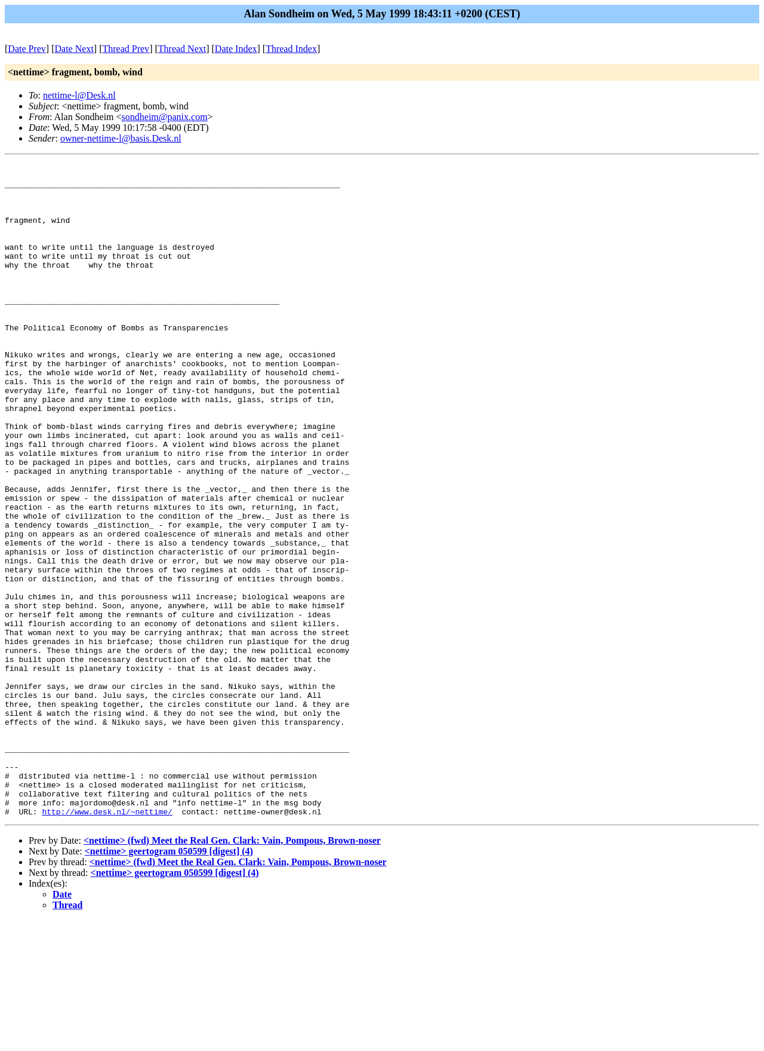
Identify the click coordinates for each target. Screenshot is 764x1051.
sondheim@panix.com (165, 117)
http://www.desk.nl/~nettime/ (107, 942)
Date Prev (27, 49)
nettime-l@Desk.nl (79, 95)
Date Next (74, 49)
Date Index (236, 49)
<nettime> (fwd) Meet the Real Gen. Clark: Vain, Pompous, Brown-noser (232, 971)
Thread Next (182, 49)
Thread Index (291, 49)
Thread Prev (125, 49)
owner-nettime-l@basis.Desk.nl (120, 138)
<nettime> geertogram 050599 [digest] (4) (169, 982)
